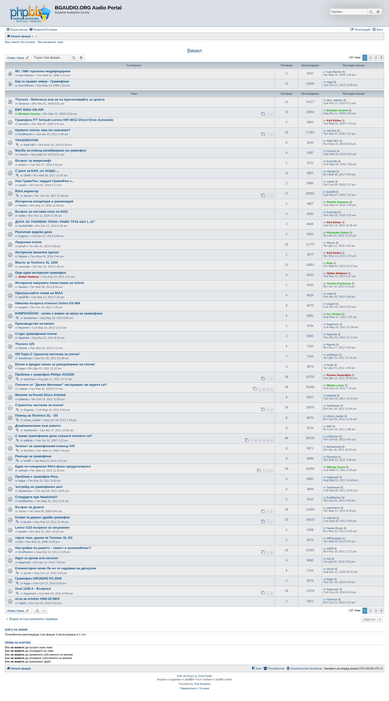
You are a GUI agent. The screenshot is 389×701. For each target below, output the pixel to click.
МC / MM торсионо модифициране (42, 71)
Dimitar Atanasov (338, 201)
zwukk (22, 185)
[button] (381, 58)
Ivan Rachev (26, 75)
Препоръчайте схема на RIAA (39, 293)
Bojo (330, 263)
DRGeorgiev (334, 538)
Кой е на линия (16, 629)
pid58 (330, 548)
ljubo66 (331, 191)
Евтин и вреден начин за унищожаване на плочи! (55, 364)
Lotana (23, 388)
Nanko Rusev (335, 528)
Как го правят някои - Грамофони (42, 81)
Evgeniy (23, 235)
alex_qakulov (335, 100)
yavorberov (333, 507)
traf (21, 541)
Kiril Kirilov (334, 120)
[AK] (329, 426)
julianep (23, 399)
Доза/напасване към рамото (38, 426)
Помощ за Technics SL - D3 (36, 415)
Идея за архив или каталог (36, 558)
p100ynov (333, 354)
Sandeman (30, 317)
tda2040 (24, 297)
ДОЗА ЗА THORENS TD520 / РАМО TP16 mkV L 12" (55, 222)
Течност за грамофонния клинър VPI (45, 446)
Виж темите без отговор (20, 41)
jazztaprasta (334, 446)
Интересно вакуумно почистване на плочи (49, 283)
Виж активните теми (50, 41)
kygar (22, 368)
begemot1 (333, 324)
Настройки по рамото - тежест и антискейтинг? (53, 548)
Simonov (24, 103)
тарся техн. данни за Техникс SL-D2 (43, 538)
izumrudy (24, 266)
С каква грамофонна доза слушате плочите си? (53, 436)
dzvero (23, 164)
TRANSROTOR (26, 140)
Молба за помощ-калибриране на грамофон (50, 150)
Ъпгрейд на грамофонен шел (39, 487)
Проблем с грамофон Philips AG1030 (44, 374)
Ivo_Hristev (334, 313)
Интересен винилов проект (37, 252)
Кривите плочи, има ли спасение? (42, 130)
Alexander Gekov (338, 232)
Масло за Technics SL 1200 (36, 262)
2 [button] (370, 57)
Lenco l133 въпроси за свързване (42, 527)
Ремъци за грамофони (33, 456)
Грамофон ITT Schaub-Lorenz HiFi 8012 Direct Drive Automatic (64, 120)
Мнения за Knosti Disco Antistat (40, 395)
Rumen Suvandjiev (339, 375)
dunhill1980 (25, 225)
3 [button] (376, 57)
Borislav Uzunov (29, 113)
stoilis (22, 215)
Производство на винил (34, 323)
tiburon (331, 242)
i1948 (27, 175)
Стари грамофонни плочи (36, 334)
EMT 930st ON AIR (29, 110)
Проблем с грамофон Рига (36, 476)
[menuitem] (43, 30)
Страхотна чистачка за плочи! (39, 405)
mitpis (22, 603)
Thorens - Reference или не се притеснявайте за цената (59, 99)
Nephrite (24, 327)
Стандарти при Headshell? (36, 497)
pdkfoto (28, 440)
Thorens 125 (24, 344)
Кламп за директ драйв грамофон (42, 517)
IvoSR (27, 460)
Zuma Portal (204, 676)
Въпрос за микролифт (33, 160)
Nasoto (23, 205)
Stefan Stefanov (29, 276)
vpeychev (29, 379)
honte (330, 364)
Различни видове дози (33, 232)
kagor (22, 480)
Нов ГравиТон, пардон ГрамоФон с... (44, 181)
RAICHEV (30, 144)
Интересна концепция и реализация (44, 201)
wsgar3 (23, 307)
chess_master (32, 420)
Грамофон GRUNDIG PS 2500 (38, 578)
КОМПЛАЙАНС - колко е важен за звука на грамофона (58, 313)
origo (330, 81)
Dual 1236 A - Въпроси (33, 588)
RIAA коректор (26, 191)
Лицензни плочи (28, 242)
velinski (331, 171)
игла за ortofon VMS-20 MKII (37, 599)
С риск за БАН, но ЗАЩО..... (37, 171)
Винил (194, 50)
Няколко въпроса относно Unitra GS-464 (47, 303)
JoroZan (24, 123)
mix (329, 558)
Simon (28, 195)
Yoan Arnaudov (202, 684)
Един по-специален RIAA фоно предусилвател (53, 466)
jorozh (22, 246)
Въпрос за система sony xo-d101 (41, 211)
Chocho (23, 154)
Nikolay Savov (336, 467)
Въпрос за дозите (29, 507)
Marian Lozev (335, 385)
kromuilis (332, 161)
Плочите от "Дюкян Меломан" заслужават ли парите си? (61, 385)
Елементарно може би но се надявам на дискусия (55, 568)
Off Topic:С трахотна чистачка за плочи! (47, 354)
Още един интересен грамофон (40, 272)
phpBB (188, 679)
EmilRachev (26, 134)
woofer (23, 531)
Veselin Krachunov (339, 283)
